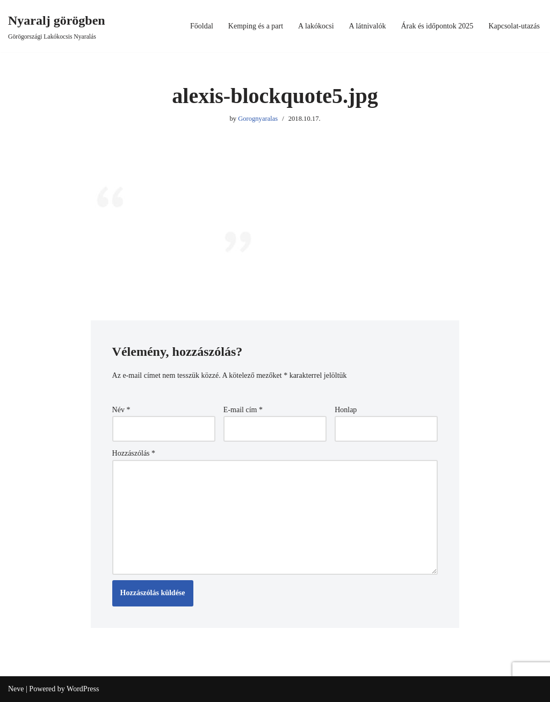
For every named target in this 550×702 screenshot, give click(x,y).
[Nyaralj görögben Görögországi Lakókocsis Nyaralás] (56, 26)
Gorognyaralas (258, 118)
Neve (16, 689)
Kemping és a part (255, 26)
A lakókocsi (316, 26)
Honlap (346, 410)
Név (121, 410)
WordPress (83, 689)
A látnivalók (367, 26)
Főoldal (201, 26)
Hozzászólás (133, 453)
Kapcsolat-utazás (514, 26)
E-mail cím (243, 410)
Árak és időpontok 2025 (437, 26)
